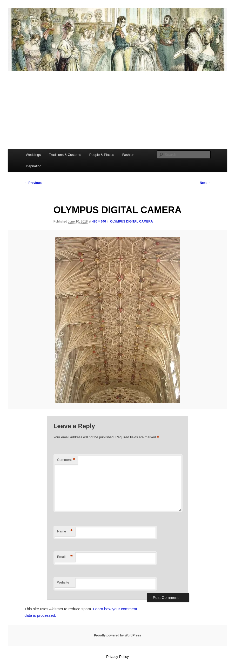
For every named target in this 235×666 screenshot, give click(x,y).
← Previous (33, 183)
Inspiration (33, 166)
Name (65, 531)
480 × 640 (99, 221)
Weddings (33, 155)
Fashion (128, 155)
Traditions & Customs (65, 155)
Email (65, 557)
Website (63, 582)
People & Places (101, 155)
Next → (205, 183)
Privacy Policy (117, 657)
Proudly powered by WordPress (117, 635)
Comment (66, 460)
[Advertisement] (117, 110)
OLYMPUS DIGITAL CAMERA (131, 221)
